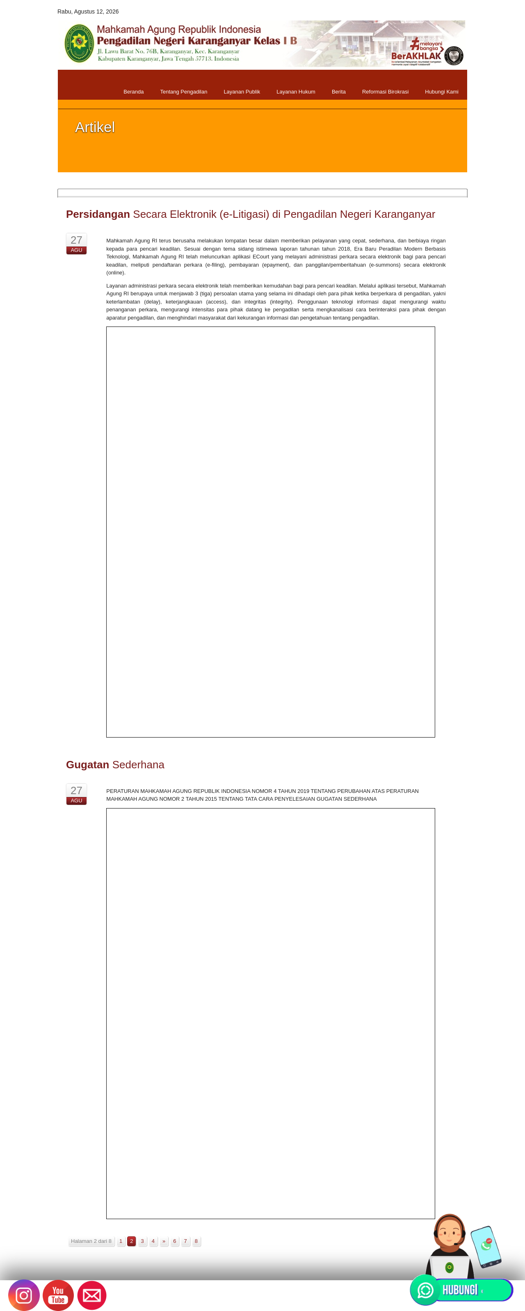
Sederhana (115, 764)
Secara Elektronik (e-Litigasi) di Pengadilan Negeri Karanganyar (250, 214)
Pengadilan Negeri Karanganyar (198, 1298)
